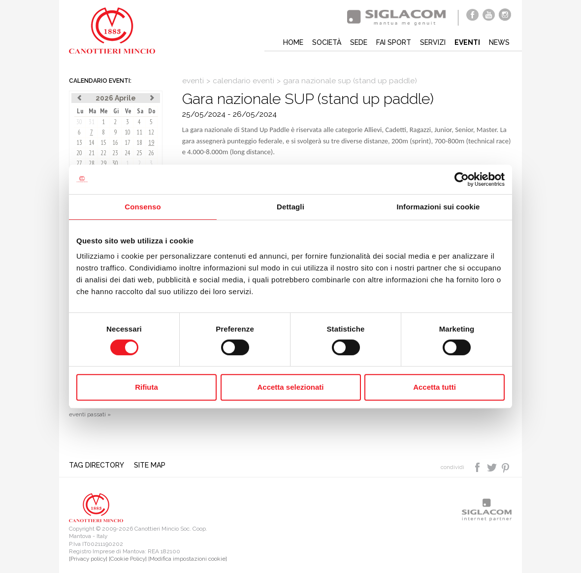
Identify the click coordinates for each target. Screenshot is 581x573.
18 (139, 142)
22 (103, 153)
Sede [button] (358, 42)
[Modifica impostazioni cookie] (187, 558)
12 (151, 132)
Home (293, 42)
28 (92, 163)
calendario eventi (243, 80)
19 (151, 142)
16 (115, 142)
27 (79, 163)
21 (92, 153)
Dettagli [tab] (290, 206)
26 (151, 153)
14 (92, 142)
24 (127, 153)
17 (127, 142)
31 (92, 122)
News (499, 42)
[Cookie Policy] (128, 558)
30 (79, 122)
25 (139, 153)
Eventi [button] (467, 42)
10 (127, 132)
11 (139, 132)
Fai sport (393, 42)
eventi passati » (90, 414)
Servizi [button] (433, 42)
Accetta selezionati (290, 387)
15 (103, 142)
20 (79, 153)
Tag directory (96, 465)
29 (103, 163)
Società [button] (326, 42)
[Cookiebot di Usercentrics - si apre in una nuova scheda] (462, 179)
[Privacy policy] (88, 558)
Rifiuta (146, 387)
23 (115, 153)
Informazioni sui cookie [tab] (438, 206)
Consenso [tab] (143, 206)
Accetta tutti (434, 387)
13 (79, 142)
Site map (149, 465)
